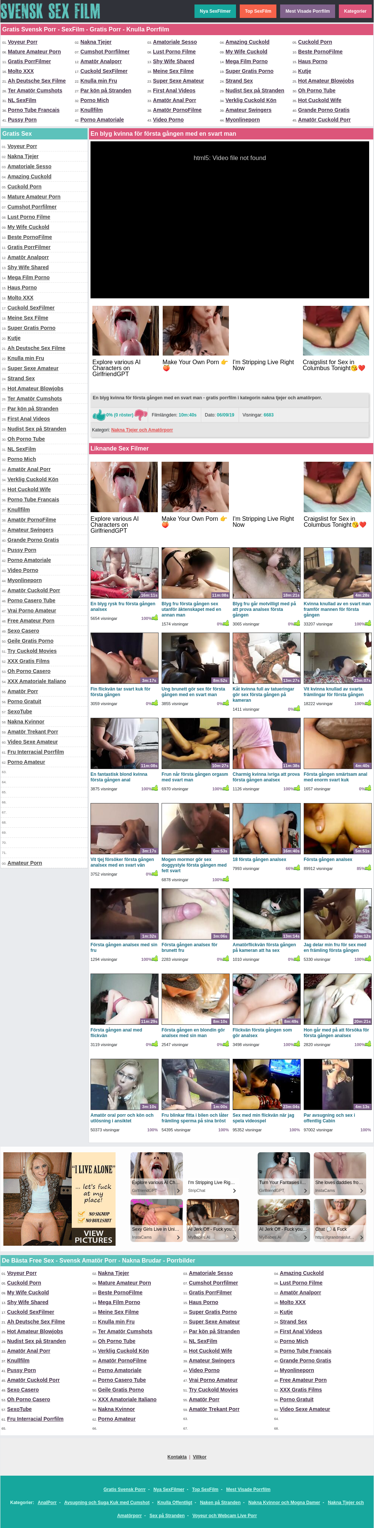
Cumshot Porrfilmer (104, 52)
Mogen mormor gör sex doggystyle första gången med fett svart (194, 865)
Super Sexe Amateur (178, 81)
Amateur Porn (24, 863)
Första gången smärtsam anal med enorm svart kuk (335, 777)
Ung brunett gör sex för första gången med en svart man (193, 691)
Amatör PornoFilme (177, 110)
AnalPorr (47, 1502)
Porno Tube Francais (33, 110)
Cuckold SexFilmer (104, 71)
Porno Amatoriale (102, 120)
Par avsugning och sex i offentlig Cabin (329, 1118)
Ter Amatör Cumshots (35, 90)
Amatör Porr (22, 691)
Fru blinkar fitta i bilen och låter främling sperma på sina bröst (195, 1118)
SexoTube (19, 711)
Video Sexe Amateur (32, 742)
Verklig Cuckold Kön (251, 100)
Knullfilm (91, 110)
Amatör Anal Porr (174, 100)
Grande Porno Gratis (324, 110)
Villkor (199, 1457)
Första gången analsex (328, 859)
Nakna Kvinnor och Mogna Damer (284, 1502)
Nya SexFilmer (215, 11)
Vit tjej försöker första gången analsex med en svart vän (122, 862)
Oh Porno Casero (28, 671)
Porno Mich (94, 100)
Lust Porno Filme (174, 52)
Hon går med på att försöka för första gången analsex (336, 1032)
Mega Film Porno (247, 61)
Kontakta (177, 1457)
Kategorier (355, 11)
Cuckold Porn (315, 42)
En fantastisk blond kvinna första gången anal (119, 777)
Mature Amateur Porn (34, 52)
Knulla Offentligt (174, 1502)
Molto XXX (21, 71)
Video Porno (168, 120)
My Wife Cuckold (246, 52)
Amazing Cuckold (247, 42)
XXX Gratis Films (28, 661)
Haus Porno (313, 61)
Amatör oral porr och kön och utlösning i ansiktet (122, 1118)
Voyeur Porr (22, 42)
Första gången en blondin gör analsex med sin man (193, 1032)
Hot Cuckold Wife (319, 100)
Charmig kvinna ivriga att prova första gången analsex (266, 777)
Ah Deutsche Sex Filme (37, 81)
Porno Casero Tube (31, 600)
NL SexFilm (22, 100)
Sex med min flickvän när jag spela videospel (263, 1118)
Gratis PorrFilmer (29, 61)
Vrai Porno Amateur (31, 611)
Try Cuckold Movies (31, 651)
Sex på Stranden (167, 1515)
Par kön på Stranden (105, 90)
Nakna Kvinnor (26, 722)
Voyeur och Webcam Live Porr (225, 1515)
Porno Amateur (26, 762)
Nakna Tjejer (95, 42)
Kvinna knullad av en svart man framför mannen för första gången (337, 609)
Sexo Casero (23, 631)
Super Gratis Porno (249, 71)
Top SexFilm (258, 11)
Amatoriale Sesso (175, 42)
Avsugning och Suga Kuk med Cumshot (107, 1502)
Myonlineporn (243, 120)
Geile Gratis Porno (30, 641)
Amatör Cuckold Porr (324, 120)
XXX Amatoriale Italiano (36, 681)
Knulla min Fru (98, 81)
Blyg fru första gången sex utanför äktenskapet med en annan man (191, 609)
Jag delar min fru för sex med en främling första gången (335, 947)
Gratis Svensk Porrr (125, 1489)
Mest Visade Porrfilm (307, 11)
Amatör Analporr (101, 61)
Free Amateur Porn (31, 621)
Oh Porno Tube (316, 90)
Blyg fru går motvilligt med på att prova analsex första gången (264, 609)
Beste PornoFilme (320, 52)
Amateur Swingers (249, 110)
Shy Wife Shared (173, 61)
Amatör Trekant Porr (32, 732)
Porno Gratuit (24, 701)
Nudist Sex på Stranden (255, 90)
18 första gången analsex (259, 859)
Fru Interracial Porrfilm (35, 752)
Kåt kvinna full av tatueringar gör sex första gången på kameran (263, 694)
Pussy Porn (22, 120)
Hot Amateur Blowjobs (326, 81)
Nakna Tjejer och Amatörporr (142, 430)
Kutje (304, 71)
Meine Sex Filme (173, 71)
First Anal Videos (174, 90)
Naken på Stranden (220, 1502)
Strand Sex (239, 81)
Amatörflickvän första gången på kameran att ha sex (264, 947)
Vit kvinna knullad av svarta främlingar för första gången (334, 691)
